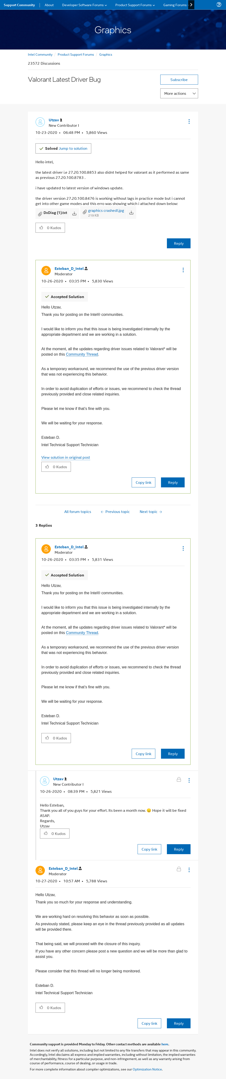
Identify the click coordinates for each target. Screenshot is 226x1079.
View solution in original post (65, 457)
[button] (188, 121)
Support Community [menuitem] (19, 4)
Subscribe (179, 79)
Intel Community (40, 54)
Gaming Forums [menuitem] (175, 4)
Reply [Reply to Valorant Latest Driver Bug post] (179, 243)
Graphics (105, 54)
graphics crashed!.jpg (106, 210)
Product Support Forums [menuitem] (133, 4)
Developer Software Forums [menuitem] (83, 4)
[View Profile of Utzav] (55, 120)
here (164, 1044)
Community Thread (82, 354)
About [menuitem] (49, 4)
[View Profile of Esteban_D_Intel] (71, 268)
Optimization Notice (147, 1068)
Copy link (143, 482)
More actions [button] (175, 93)
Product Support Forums (76, 54)
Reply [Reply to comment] (173, 482)
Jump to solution (66, 148)
